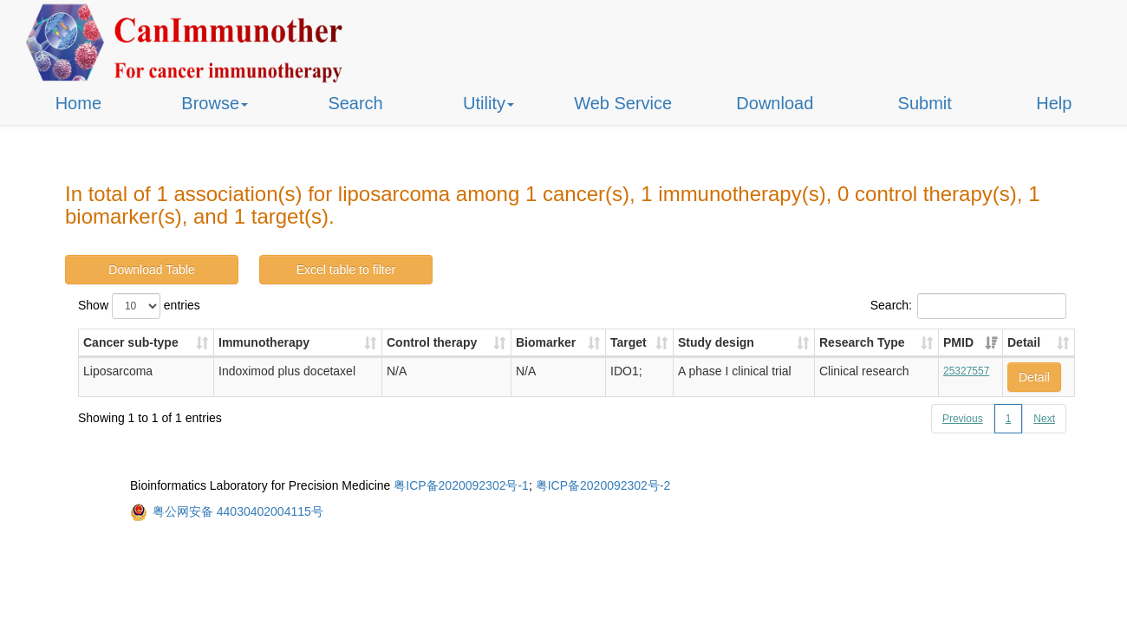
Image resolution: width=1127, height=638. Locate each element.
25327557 (966, 371)
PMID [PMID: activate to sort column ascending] (958, 342)
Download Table (151, 270)
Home (78, 103)
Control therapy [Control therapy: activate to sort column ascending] (432, 342)
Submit (925, 103)
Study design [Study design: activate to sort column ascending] (716, 342)
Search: (968, 306)
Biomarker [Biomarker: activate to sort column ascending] (546, 342)
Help (1054, 103)
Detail (1034, 377)
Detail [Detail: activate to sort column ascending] (1023, 342)
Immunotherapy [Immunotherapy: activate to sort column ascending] (263, 342)
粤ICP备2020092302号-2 (603, 485)
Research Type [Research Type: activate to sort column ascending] (862, 342)
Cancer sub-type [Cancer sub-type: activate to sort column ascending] (131, 342)
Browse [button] (214, 103)
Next (1044, 419)
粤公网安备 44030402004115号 (238, 511)
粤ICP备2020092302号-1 (461, 485)
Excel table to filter (345, 270)
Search (355, 103)
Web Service (623, 103)
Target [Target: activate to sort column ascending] (628, 342)
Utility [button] (488, 103)
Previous (962, 419)
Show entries (139, 306)
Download (774, 103)
